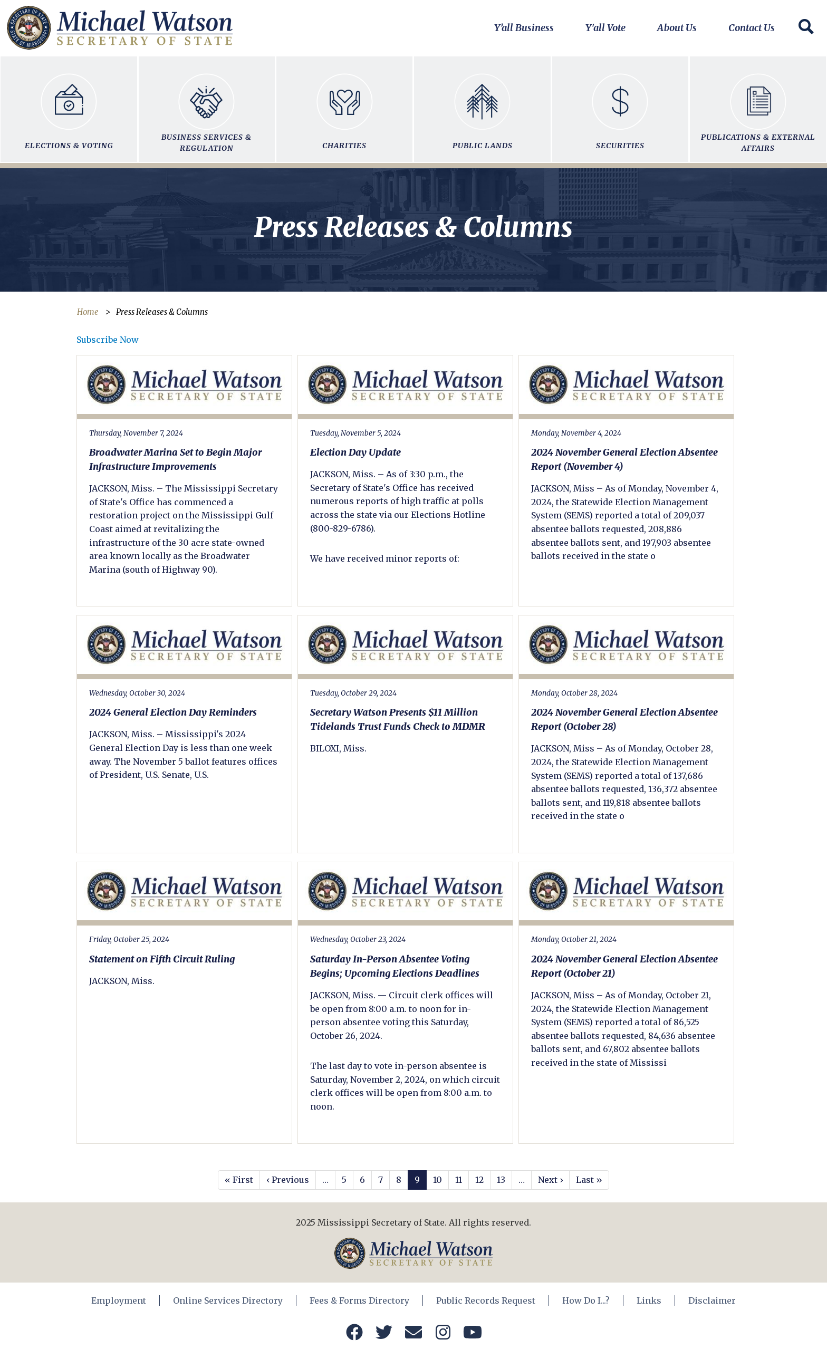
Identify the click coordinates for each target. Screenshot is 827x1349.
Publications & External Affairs (758, 106)
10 (437, 1179)
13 (501, 1179)
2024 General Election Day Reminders (173, 712)
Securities (620, 106)
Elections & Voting (69, 106)
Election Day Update (355, 452)
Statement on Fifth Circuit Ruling (162, 959)
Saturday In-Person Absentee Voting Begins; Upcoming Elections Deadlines (394, 966)
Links (649, 1300)
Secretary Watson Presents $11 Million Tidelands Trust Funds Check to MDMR (397, 719)
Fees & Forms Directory (359, 1300)
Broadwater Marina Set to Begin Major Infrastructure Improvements (175, 459)
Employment (118, 1300)
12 (479, 1179)
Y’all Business (524, 28)
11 (458, 1179)
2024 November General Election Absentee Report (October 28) (624, 719)
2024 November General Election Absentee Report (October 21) (624, 966)
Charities (344, 106)
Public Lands (482, 106)
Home (88, 312)
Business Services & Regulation (207, 106)
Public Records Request (485, 1300)
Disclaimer (712, 1300)
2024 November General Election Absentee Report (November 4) (624, 459)
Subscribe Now (107, 339)
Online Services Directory (228, 1300)
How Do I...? (586, 1300)
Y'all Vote (605, 28)
